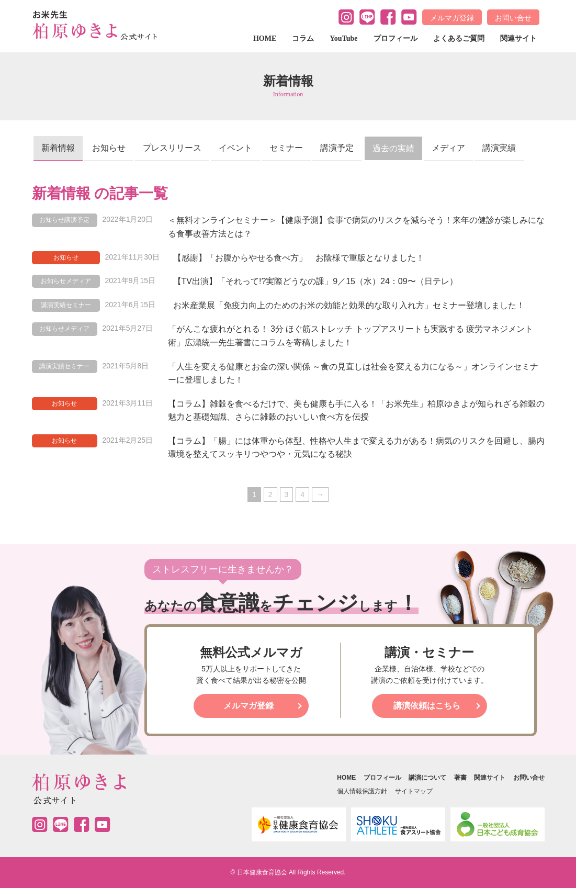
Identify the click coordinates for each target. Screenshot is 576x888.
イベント (235, 147)
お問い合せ (513, 18)
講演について (427, 777)
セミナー (286, 147)
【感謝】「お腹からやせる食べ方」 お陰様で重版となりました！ (298, 257)
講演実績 (499, 147)
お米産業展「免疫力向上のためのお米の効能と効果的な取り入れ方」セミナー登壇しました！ (349, 305)
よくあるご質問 (458, 38)
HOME (264, 38)
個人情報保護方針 (362, 791)
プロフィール (395, 38)
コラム (303, 38)
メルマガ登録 (452, 18)
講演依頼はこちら (426, 705)
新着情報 (58, 147)
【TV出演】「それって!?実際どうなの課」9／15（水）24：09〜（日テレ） (315, 281)
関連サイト (518, 38)
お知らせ (109, 147)
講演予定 (337, 147)
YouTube (343, 38)
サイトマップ (414, 791)
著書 (460, 777)
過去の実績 (393, 148)
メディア (448, 147)
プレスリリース (172, 147)
